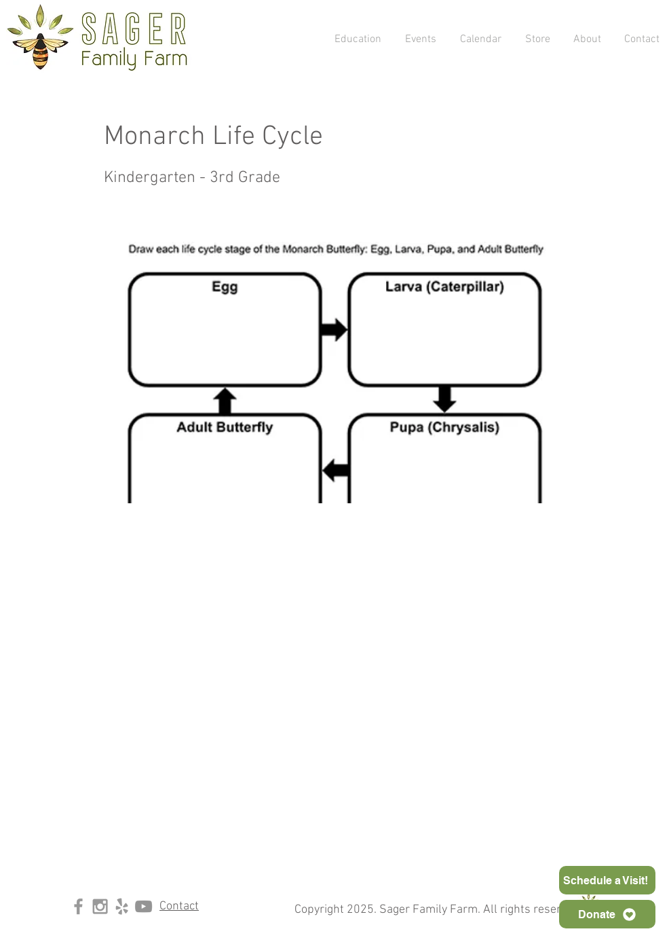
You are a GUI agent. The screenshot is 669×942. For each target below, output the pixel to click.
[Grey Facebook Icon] (78, 906)
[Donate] (607, 914)
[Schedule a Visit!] (607, 880)
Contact (179, 906)
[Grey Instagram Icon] (100, 906)
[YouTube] (143, 906)
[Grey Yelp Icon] (121, 906)
